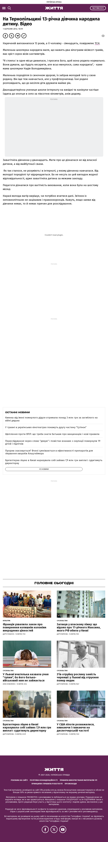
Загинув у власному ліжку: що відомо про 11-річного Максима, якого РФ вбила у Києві (79, 627)
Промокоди (71, 784)
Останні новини (17, 412)
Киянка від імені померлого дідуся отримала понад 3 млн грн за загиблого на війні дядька (51, 419)
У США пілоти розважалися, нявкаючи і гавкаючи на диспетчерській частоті (75, 727)
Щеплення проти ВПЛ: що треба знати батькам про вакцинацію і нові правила (52, 434)
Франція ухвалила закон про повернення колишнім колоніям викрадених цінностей (24, 627)
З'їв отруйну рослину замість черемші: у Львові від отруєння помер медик (78, 677)
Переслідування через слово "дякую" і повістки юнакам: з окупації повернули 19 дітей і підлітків (52, 442)
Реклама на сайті (19, 780)
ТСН (97, 43)
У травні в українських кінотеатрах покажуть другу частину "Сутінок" (45, 427)
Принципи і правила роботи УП (47, 784)
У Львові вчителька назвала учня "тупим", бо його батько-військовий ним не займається (26, 677)
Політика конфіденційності (44, 780)
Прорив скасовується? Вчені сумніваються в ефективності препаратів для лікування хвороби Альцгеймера (49, 452)
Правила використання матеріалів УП (78, 780)
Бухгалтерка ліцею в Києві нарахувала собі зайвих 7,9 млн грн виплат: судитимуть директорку (53, 462)
